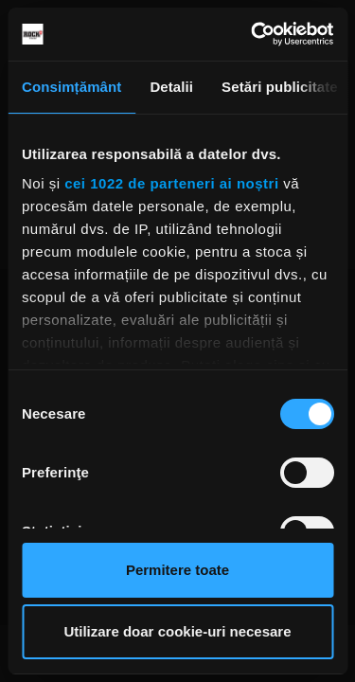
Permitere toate (177, 570)
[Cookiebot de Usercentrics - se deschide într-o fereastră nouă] (252, 34)
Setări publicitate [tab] (280, 87)
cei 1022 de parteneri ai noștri (171, 183)
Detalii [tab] (171, 87)
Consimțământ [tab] (71, 87)
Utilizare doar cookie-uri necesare (177, 631)
